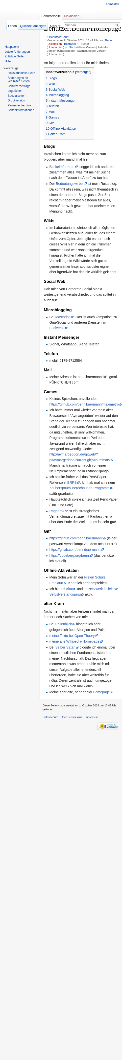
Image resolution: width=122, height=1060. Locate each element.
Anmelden (112, 4)
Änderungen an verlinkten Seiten (19, 79)
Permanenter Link (19, 105)
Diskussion (55, 43)
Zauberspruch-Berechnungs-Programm (79, 488)
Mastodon (63, 317)
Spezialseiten (16, 95)
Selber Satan (65, 647)
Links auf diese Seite (21, 73)
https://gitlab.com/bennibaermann (74, 550)
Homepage (101, 692)
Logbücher (15, 91)
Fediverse (56, 328)
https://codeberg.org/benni (69, 555)
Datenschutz (50, 717)
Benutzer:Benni (59, 36)
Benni (109, 40)
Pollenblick (63, 624)
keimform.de (64, 167)
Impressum (91, 717)
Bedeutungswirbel (69, 184)
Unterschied (55, 47)
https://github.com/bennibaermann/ (76, 538)
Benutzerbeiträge (19, 86)
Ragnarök (56, 511)
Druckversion (16, 100)
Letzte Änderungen (17, 51)
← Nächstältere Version (80, 47)
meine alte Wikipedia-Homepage (74, 641)
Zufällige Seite (14, 56)
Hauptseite (12, 46)
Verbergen (83, 72)
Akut (69, 589)
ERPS (72, 482)
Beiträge (69, 43)
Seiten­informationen (21, 110)
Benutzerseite (51, 16)
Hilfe (8, 61)
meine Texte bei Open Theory (72, 636)
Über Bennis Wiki (71, 717)
